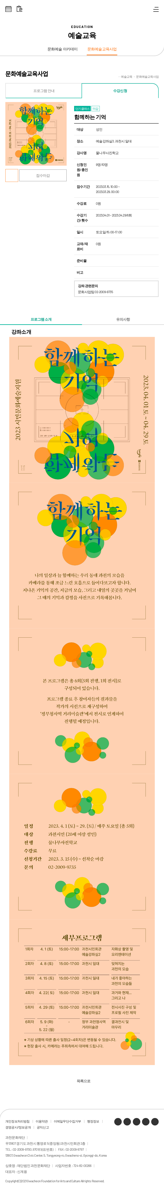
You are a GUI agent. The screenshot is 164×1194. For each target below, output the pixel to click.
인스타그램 (145, 1124)
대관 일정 (19, 9)
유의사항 (123, 320)
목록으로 (82, 1083)
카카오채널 (118, 1124)
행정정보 (93, 1123)
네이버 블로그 (127, 1124)
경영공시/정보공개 (18, 1129)
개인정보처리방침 (17, 1123)
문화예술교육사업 (102, 49)
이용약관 (42, 1123)
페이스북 (155, 1124)
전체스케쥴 (8, 9)
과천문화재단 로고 (82, 9)
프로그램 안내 (43, 90)
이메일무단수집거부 (67, 1123)
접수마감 (43, 175)
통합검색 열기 (146, 9)
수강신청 (120, 90)
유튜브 (136, 1124)
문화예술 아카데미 (62, 49)
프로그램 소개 (41, 320)
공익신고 (43, 1129)
